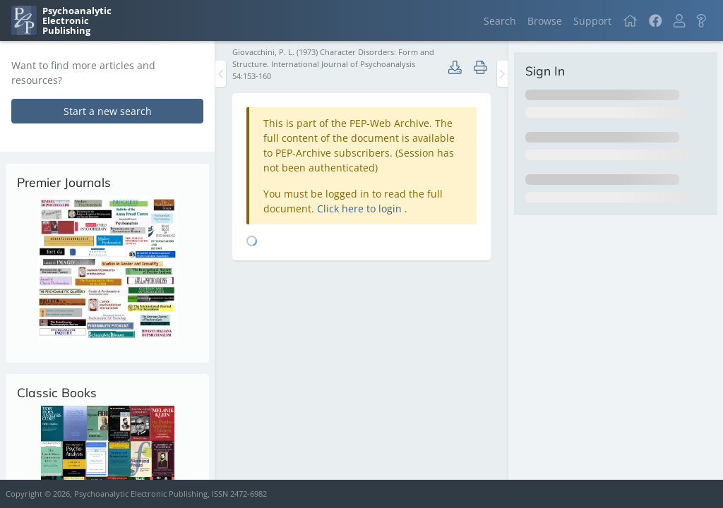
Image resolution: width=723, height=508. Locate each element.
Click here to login (361, 208)
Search (500, 21)
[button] (679, 21)
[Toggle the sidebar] (220, 74)
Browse (544, 21)
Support (592, 21)
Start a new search (108, 111)
